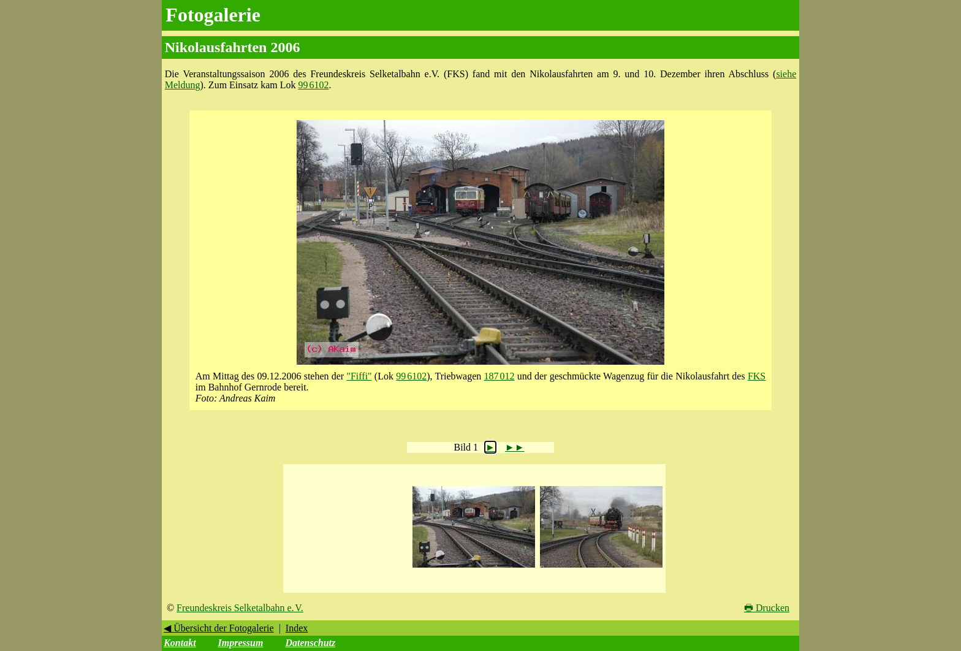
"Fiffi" (358, 376)
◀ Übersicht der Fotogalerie (219, 628)
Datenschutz (310, 643)
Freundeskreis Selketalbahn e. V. (240, 608)
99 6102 (313, 85)
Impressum (241, 643)
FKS (756, 376)
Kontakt (180, 643)
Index (297, 628)
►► (515, 447)
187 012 (499, 376)
